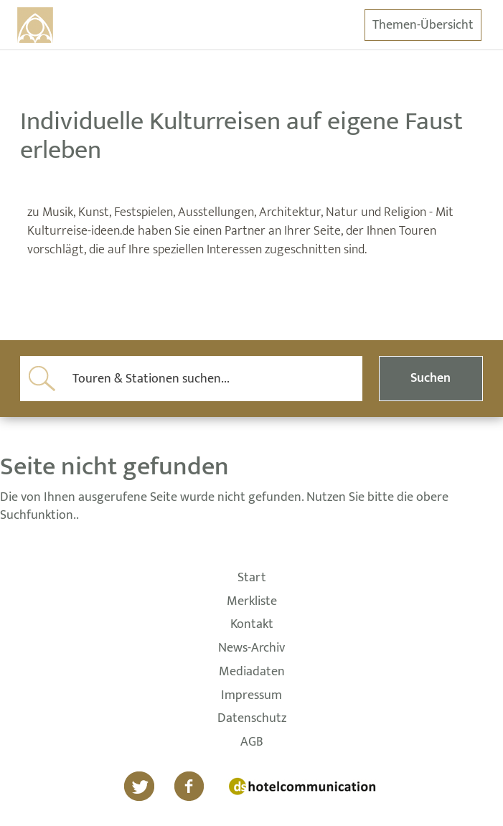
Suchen (430, 378)
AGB (251, 742)
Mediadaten (252, 672)
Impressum (251, 696)
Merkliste (252, 602)
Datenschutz (251, 719)
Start (252, 578)
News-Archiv (251, 648)
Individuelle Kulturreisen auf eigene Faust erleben (241, 136)
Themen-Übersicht (423, 25)
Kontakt (251, 625)
